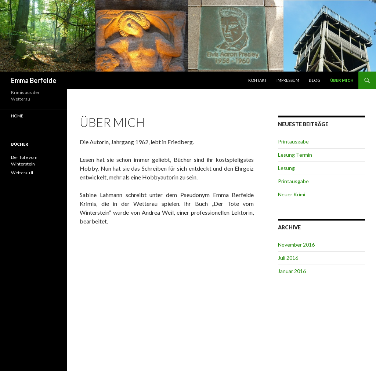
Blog (315, 80)
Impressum (287, 80)
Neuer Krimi (291, 194)
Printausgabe (293, 141)
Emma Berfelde (33, 80)
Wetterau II (22, 172)
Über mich (342, 80)
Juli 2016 (288, 258)
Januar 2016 (292, 271)
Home (17, 115)
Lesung (286, 168)
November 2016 (296, 244)
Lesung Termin (295, 155)
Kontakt (257, 80)
